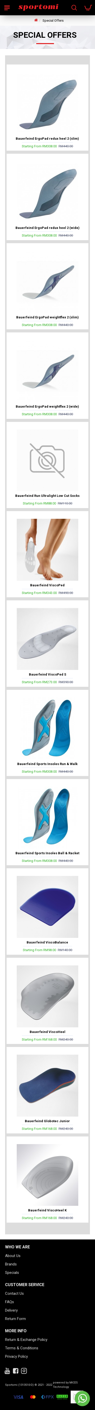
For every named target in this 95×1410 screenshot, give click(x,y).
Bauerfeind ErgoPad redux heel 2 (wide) (47, 228)
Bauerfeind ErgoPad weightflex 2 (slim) (47, 317)
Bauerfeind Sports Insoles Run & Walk (47, 764)
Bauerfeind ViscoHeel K (47, 1210)
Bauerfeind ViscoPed (47, 585)
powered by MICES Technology (65, 1385)
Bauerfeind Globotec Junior (47, 1121)
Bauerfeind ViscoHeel (47, 1032)
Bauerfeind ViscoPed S (47, 674)
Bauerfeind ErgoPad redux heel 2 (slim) (47, 138)
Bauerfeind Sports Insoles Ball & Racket (47, 853)
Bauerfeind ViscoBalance (47, 942)
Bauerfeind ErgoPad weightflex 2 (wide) (47, 406)
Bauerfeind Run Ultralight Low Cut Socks (47, 496)
